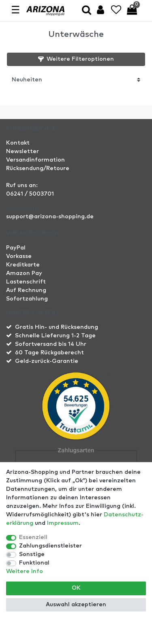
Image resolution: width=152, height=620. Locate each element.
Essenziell (33, 537)
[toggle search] (86, 10)
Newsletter (22, 151)
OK (76, 588)
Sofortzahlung (27, 299)
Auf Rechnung (26, 290)
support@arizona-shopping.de (50, 216)
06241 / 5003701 (30, 194)
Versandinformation (35, 160)
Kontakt (18, 143)
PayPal (16, 248)
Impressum (63, 523)
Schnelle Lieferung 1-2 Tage (55, 336)
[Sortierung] (76, 79)
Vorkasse (19, 256)
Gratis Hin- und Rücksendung (56, 327)
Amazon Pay (24, 273)
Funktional (34, 563)
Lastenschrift (26, 282)
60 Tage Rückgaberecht (49, 353)
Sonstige (32, 554)
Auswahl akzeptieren (76, 604)
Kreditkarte (23, 265)
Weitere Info (24, 571)
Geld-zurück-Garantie (46, 361)
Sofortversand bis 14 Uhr (50, 344)
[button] (76, 59)
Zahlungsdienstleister (50, 546)
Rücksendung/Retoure (37, 168)
